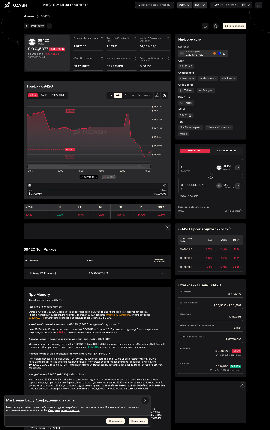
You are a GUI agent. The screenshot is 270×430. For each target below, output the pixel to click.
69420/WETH (36, 317)
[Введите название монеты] (154, 5)
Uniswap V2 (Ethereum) (118, 314)
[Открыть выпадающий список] (200, 5)
